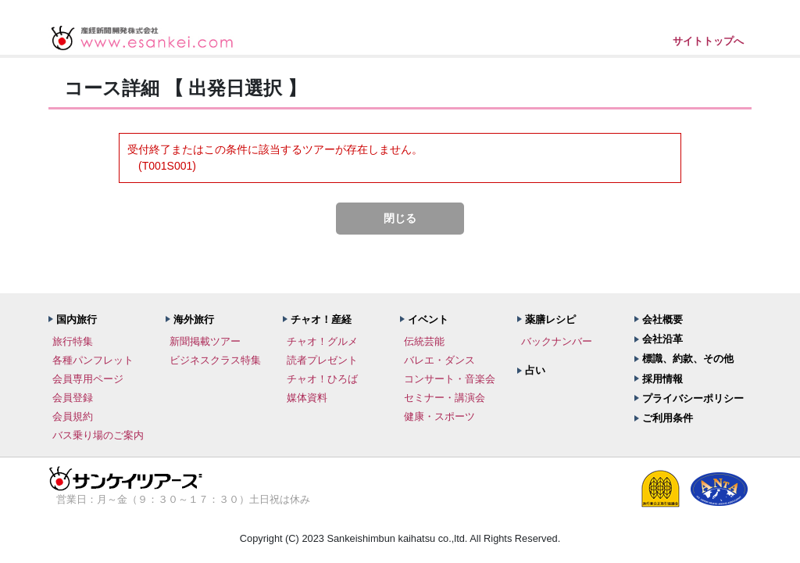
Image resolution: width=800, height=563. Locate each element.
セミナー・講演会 (444, 397)
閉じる (400, 218)
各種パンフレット (93, 360)
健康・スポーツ (439, 416)
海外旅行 (193, 319)
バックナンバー (556, 341)
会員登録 (72, 397)
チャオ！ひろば (322, 379)
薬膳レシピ (550, 319)
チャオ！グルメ (322, 341)
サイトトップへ (708, 41)
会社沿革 (662, 339)
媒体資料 (307, 397)
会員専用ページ (87, 379)
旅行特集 (72, 341)
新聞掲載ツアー (205, 341)
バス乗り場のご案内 (98, 435)
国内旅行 (76, 319)
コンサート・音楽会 (449, 379)
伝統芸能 (424, 341)
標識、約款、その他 (688, 358)
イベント (428, 319)
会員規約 (72, 416)
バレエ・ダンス (439, 360)
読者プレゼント (322, 360)
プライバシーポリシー (693, 398)
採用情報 (662, 379)
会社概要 (662, 319)
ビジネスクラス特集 (215, 360)
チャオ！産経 (321, 319)
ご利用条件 (667, 418)
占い (535, 370)
